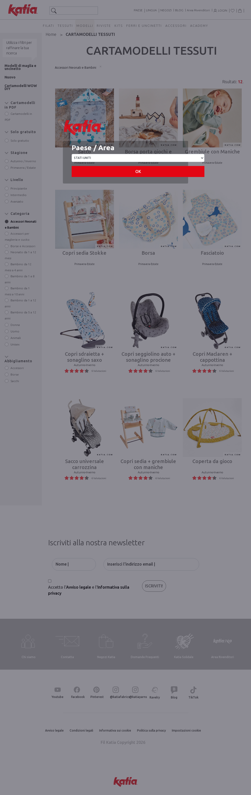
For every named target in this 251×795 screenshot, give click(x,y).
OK (138, 171)
